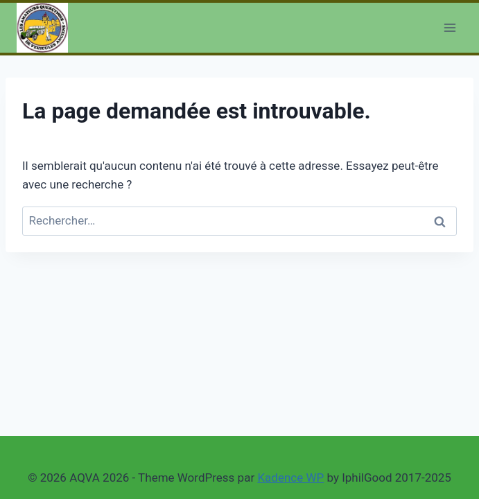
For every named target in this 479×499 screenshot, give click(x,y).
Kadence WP (290, 477)
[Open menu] (449, 27)
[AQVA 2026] (42, 28)
